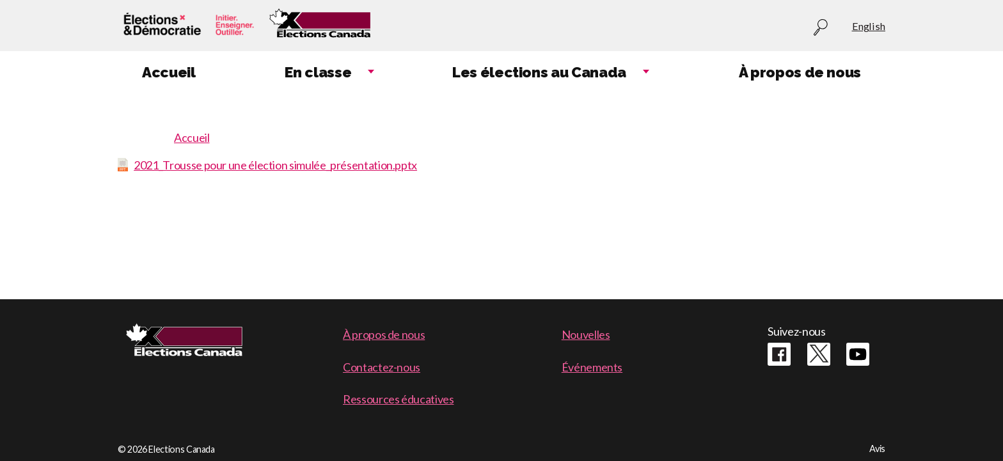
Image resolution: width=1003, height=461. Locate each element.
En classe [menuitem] (318, 72)
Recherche (821, 27)
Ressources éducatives (398, 399)
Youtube (857, 354)
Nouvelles (586, 334)
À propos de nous (384, 334)
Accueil (191, 137)
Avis (877, 448)
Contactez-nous (381, 367)
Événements (592, 367)
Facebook (779, 354)
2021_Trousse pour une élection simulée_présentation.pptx (275, 165)
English (868, 26)
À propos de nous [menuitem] (800, 72)
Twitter (818, 354)
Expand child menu (371, 72)
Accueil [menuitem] (168, 72)
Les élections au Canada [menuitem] (539, 72)
